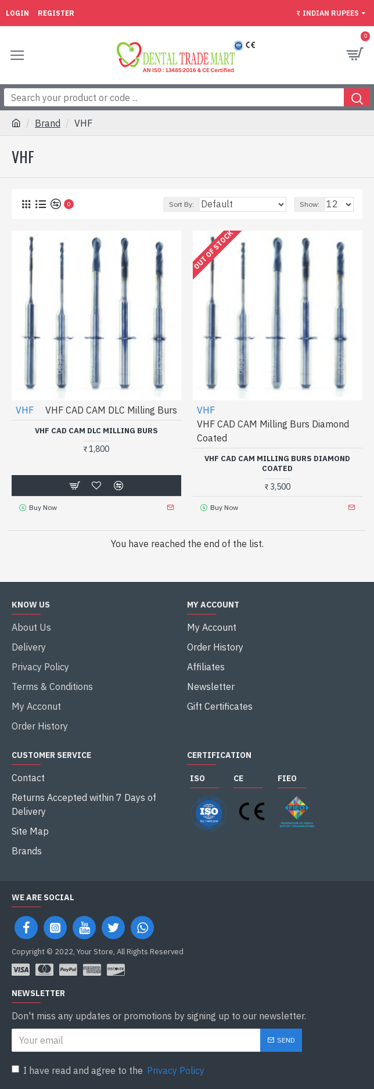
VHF (25, 410)
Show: (309, 204)
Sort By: (181, 204)
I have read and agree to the (109, 1070)
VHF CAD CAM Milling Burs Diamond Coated (277, 463)
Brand (47, 123)
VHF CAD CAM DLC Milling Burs (96, 431)
